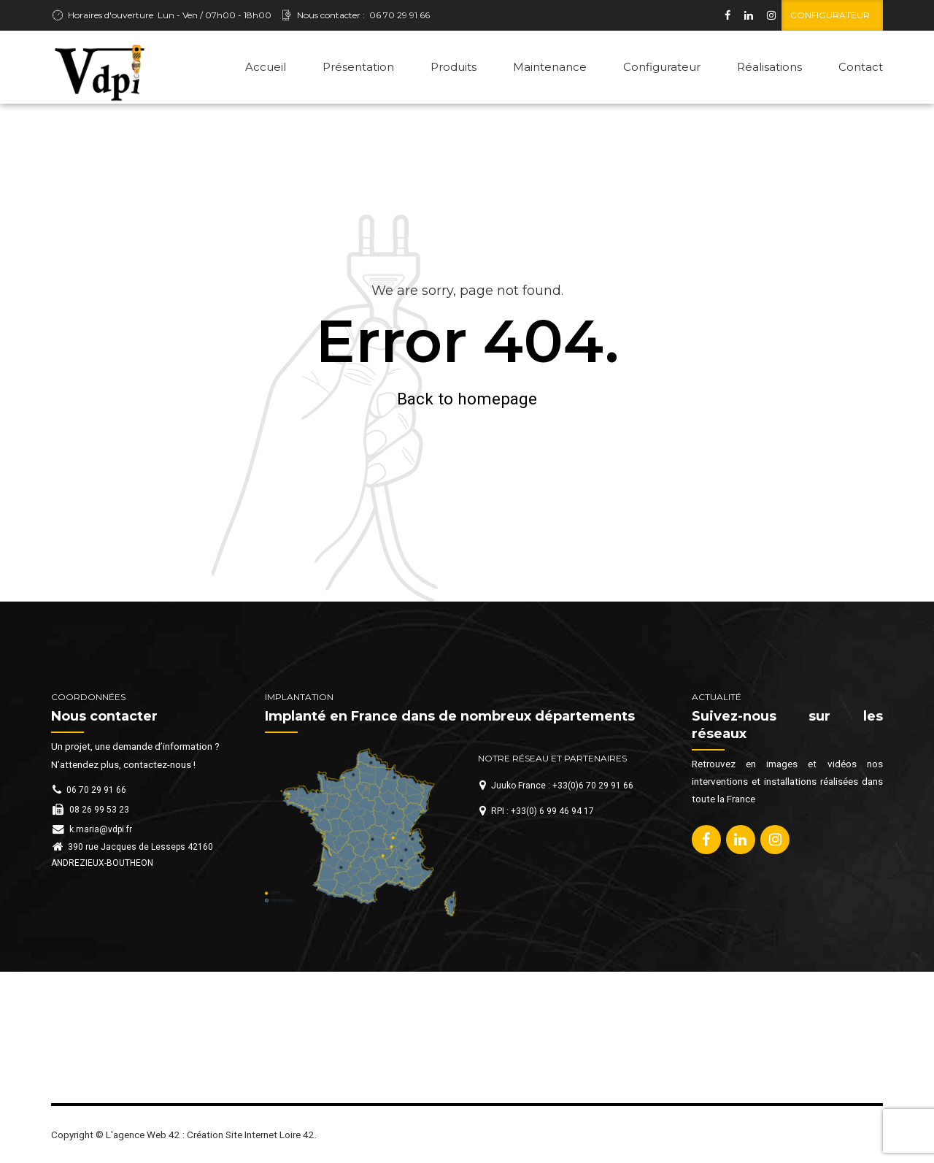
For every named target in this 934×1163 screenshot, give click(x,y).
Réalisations (769, 67)
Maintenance (550, 67)
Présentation (358, 67)
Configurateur (661, 67)
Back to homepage (467, 398)
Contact (860, 67)
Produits (453, 67)
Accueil (265, 67)
